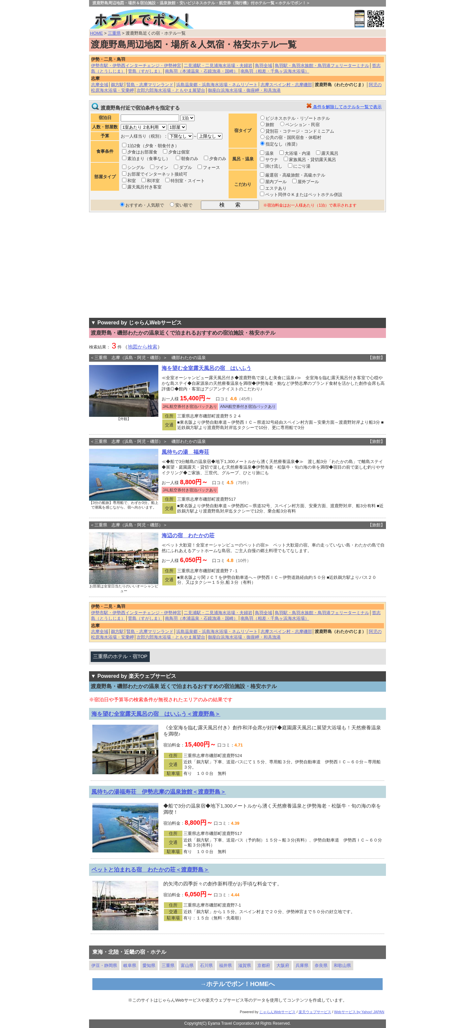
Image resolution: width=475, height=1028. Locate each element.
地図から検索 (142, 346)
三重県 (114, 33)
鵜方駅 (117, 84)
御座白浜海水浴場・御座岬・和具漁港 (244, 90)
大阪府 (282, 965)
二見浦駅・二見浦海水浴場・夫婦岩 (218, 65)
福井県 (225, 965)
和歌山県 (342, 965)
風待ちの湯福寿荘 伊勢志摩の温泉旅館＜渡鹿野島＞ (158, 791)
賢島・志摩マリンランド (150, 84)
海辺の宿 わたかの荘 (188, 535)
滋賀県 (244, 965)
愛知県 (148, 965)
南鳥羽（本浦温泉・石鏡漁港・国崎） (201, 71)
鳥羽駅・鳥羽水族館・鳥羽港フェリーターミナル (322, 65)
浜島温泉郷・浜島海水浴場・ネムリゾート (217, 84)
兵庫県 (302, 965)
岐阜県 (129, 965)
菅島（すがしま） (145, 71)
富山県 (187, 965)
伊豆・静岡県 (104, 965)
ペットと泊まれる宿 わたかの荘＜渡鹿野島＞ (150, 869)
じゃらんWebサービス (277, 1012)
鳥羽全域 (263, 65)
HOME (96, 33)
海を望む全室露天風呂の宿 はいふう (206, 368)
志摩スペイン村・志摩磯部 (286, 84)
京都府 (263, 965)
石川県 (206, 965)
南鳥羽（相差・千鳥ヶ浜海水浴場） (274, 71)
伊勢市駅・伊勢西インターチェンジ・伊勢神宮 (136, 65)
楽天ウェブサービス (315, 1012)
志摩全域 (99, 84)
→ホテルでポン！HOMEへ (237, 983)
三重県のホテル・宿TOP (120, 656)
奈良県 (321, 965)
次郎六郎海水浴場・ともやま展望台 (171, 90)
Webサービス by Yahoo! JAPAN (359, 1012)
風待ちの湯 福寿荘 (185, 452)
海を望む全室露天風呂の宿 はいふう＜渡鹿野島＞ (155, 714)
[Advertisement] (237, 265)
